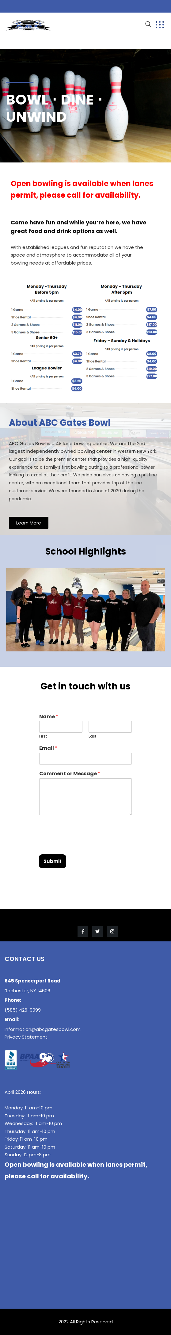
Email (48, 748)
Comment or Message (69, 774)
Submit (53, 861)
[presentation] (85, 844)
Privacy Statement (26, 1037)
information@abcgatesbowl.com (43, 1029)
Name (48, 717)
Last (92, 736)
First (43, 736)
